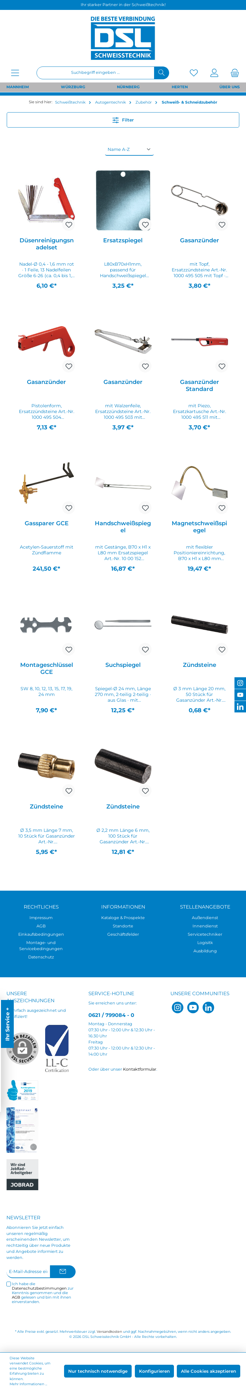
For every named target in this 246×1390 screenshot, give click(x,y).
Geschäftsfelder (123, 934)
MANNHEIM (17, 87)
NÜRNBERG (128, 87)
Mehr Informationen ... (28, 1384)
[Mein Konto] (214, 72)
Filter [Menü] (123, 118)
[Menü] (15, 72)
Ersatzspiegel (123, 240)
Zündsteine (199, 664)
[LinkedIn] (208, 1007)
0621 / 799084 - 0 (111, 1015)
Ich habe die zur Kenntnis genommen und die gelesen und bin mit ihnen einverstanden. (43, 1293)
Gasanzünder (199, 240)
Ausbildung (205, 951)
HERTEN (180, 87)
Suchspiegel (123, 664)
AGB (41, 926)
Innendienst (205, 926)
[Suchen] (161, 72)
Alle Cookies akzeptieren (208, 1371)
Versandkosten (109, 1332)
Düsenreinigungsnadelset (47, 244)
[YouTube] (193, 1007)
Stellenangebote (205, 907)
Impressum (41, 917)
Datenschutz (41, 957)
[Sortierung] (129, 150)
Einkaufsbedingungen (41, 934)
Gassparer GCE (47, 523)
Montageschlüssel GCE (46, 668)
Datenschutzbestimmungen (39, 1288)
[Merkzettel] (193, 72)
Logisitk (205, 942)
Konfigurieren (154, 1371)
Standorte (123, 926)
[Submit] (63, 1271)
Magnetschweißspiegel (199, 527)
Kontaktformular (139, 1069)
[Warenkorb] (233, 72)
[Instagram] (177, 1007)
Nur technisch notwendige (97, 1371)
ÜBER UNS (229, 87)
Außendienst (205, 917)
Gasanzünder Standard (199, 386)
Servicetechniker (205, 934)
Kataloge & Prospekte (123, 917)
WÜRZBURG (73, 87)
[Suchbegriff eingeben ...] (95, 72)
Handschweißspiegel (123, 527)
